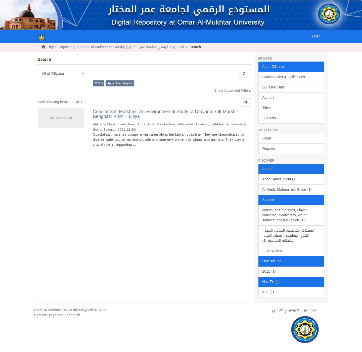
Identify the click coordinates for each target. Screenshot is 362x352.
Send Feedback (67, 315)
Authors (268, 97)
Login (266, 138)
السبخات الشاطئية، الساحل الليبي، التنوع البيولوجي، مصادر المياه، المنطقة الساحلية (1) (288, 235)
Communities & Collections (283, 77)
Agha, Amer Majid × (120, 83)
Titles (266, 108)
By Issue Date (273, 87)
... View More (273, 250)
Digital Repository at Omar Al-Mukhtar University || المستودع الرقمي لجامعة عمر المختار (116, 47)
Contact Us (43, 315)
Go (245, 73)
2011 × (99, 83)
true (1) (268, 292)
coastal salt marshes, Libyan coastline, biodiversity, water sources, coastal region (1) (285, 215)
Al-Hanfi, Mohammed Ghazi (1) (287, 189)
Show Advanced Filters (232, 90)
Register (269, 148)
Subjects (269, 118)
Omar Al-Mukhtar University (56, 310)
